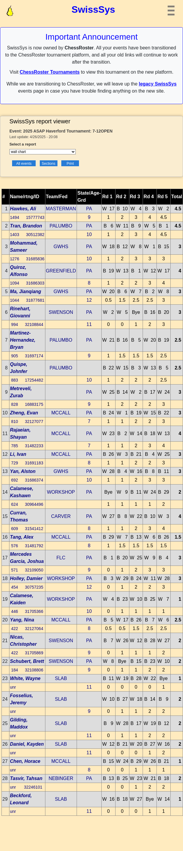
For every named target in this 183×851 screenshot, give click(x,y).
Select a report (22, 144)
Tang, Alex (22, 537)
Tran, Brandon (26, 225)
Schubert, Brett (27, 661)
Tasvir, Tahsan (26, 778)
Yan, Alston (23, 471)
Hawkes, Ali (23, 208)
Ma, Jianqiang (25, 291)
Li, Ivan (18, 454)
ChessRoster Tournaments (50, 72)
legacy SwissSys (158, 83)
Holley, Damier (26, 578)
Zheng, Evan (24, 412)
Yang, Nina (22, 619)
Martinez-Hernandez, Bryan (22, 340)
